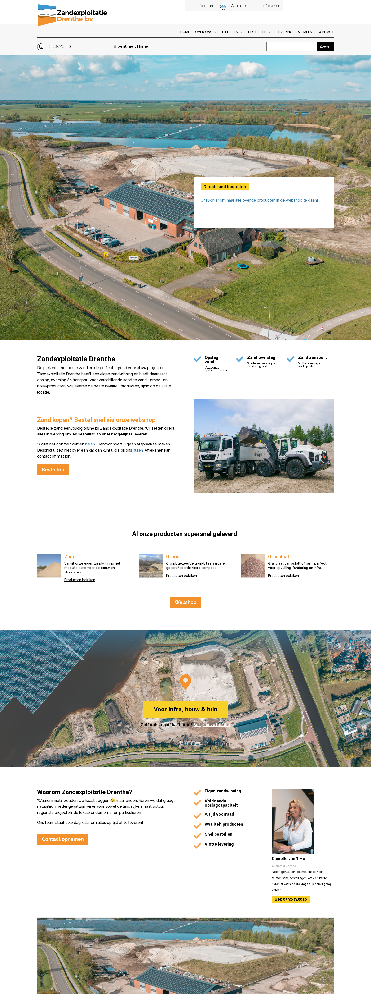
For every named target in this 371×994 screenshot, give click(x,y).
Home (185, 32)
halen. (90, 444)
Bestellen (257, 32)
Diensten (230, 32)
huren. (138, 450)
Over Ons (203, 32)
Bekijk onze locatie (211, 725)
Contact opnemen (63, 839)
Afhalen (305, 32)
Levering (284, 32)
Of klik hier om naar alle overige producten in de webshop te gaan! (260, 200)
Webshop (185, 602)
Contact (326, 32)
